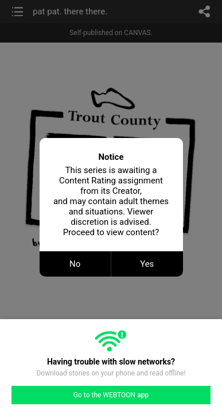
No (74, 264)
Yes (147, 264)
